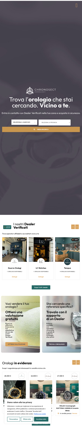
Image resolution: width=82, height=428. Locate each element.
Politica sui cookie (40, 414)
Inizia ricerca (41, 129)
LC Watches (41, 268)
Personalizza (13, 419)
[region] (27, 411)
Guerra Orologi (14, 268)
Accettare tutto (41, 419)
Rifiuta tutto (27, 419)
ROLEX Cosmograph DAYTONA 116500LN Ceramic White (67, 408)
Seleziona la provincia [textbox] (48, 122)
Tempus (67, 268)
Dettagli (14, 277)
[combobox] (54, 123)
